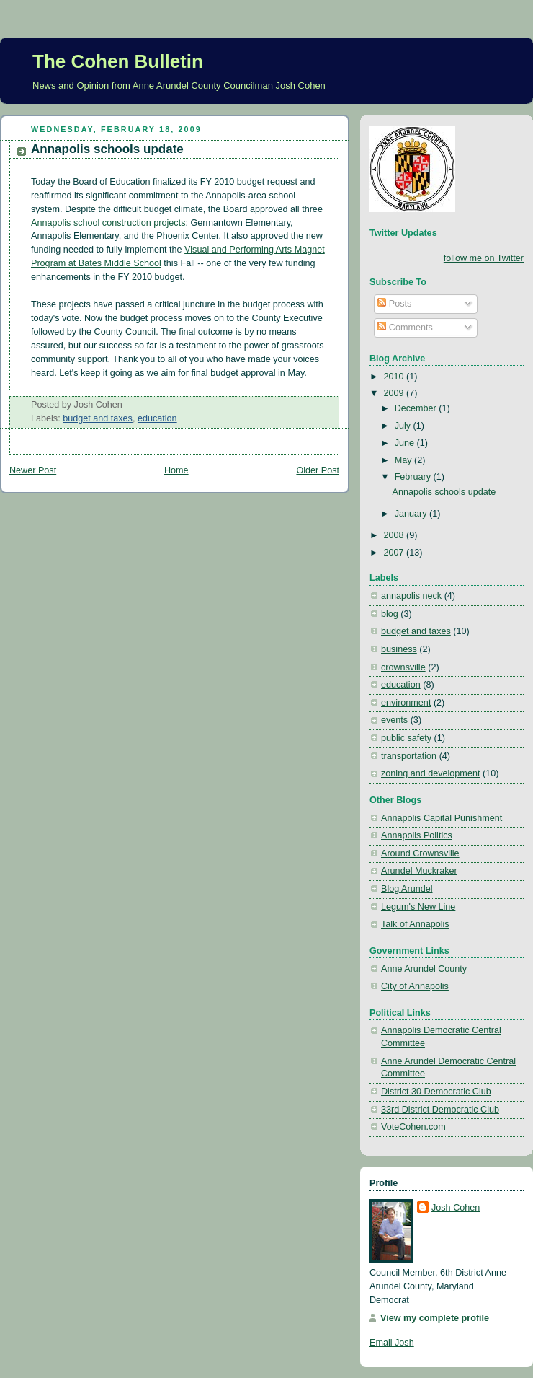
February (414, 477)
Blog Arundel (407, 889)
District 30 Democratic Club (436, 1092)
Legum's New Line (418, 907)
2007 (395, 553)
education (157, 418)
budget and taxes (98, 418)
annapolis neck (411, 596)
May (404, 460)
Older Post (317, 470)
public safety (406, 738)
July (404, 426)
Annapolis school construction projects (108, 223)
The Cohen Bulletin (117, 61)
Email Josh (391, 1343)
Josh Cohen (455, 1208)
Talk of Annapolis (415, 924)
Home (176, 470)
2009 (395, 393)
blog (389, 614)
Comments (404, 327)
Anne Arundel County (424, 969)
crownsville (403, 667)
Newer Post (32, 470)
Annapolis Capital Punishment (441, 818)
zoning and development (430, 773)
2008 (395, 535)
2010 (395, 377)
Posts (394, 304)
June (406, 443)
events (394, 720)
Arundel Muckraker (419, 871)
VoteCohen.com (413, 1127)
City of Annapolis (415, 986)
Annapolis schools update (107, 149)
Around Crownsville (420, 853)
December (417, 408)
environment (406, 703)
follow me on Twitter (484, 258)
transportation (408, 756)
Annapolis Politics (416, 835)
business (399, 649)
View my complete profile (434, 1318)
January (412, 514)
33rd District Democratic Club (440, 1110)
